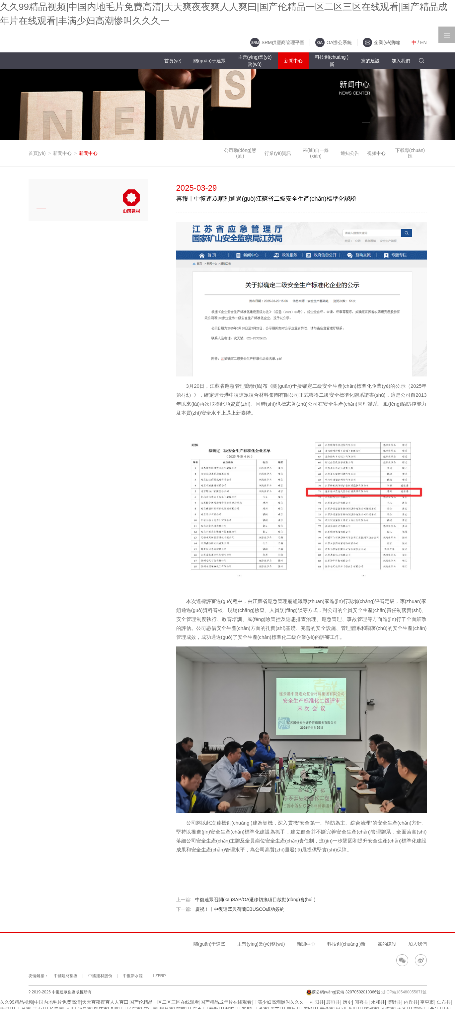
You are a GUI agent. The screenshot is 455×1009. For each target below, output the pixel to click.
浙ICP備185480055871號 (403, 992)
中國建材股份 (100, 976)
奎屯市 (427, 1002)
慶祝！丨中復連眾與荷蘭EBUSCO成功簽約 (239, 909)
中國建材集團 (66, 976)
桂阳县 (317, 1002)
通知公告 (350, 153)
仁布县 (444, 1002)
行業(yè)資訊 (278, 153)
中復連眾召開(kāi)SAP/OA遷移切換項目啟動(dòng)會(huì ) (255, 899)
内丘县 (411, 1002)
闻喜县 (361, 1002)
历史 (347, 1002)
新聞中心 (62, 153)
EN (423, 42)
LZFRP (159, 976)
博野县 (394, 1002)
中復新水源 (133, 976)
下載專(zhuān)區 (410, 153)
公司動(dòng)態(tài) (240, 153)
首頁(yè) (37, 153)
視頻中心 (376, 153)
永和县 (378, 1002)
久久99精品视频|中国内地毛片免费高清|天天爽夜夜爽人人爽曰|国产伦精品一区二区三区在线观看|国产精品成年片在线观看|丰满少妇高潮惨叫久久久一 (154, 1002)
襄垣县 (333, 1002)
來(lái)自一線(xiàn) (316, 153)
